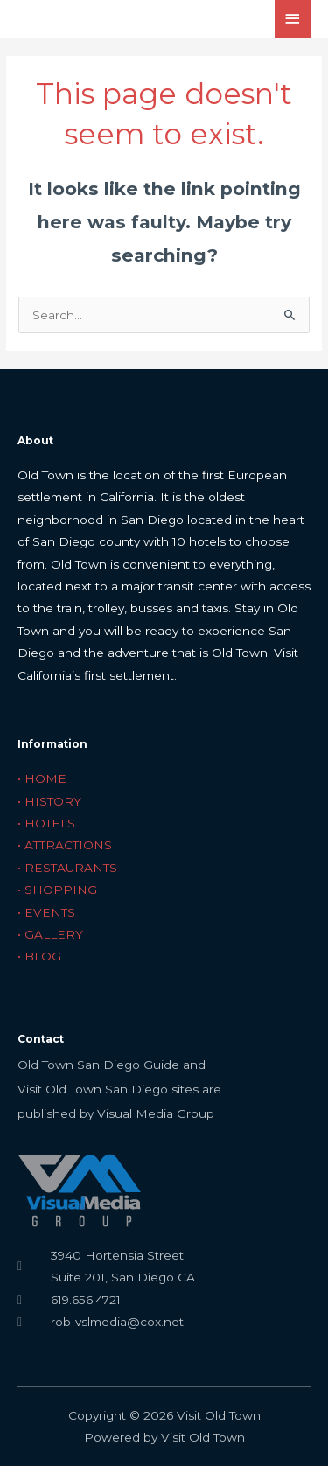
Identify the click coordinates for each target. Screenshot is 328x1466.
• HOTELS (46, 823)
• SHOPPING (57, 890)
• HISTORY (49, 801)
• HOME (41, 778)
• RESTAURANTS (67, 868)
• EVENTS (46, 912)
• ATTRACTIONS (64, 845)
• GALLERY (50, 934)
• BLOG (39, 956)
